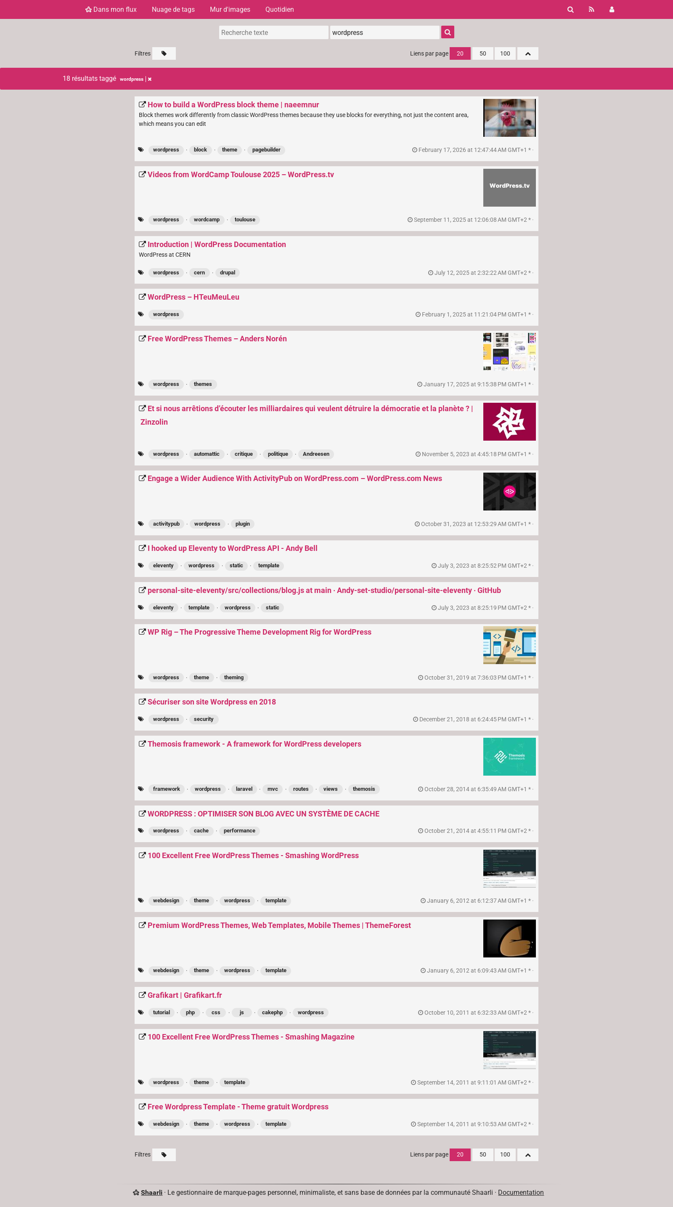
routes (301, 789)
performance (239, 830)
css (216, 1012)
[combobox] (385, 32)
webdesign (166, 900)
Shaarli (151, 1192)
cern (199, 272)
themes (203, 384)
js (242, 1012)
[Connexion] (612, 9)
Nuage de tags (173, 9)
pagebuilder (266, 149)
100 (505, 53)
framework (166, 789)
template (268, 565)
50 (483, 53)
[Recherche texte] (274, 32)
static (236, 565)
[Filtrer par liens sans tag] (164, 53)
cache (201, 830)
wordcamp (207, 219)
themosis (364, 789)
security (204, 719)
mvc (273, 789)
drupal (227, 272)
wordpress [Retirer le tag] (135, 79)
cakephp (272, 1012)
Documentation (521, 1192)
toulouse (245, 219)
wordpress (166, 149)
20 (460, 53)
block (200, 149)
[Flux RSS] (591, 9)
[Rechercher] (570, 9)
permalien (473, 150)
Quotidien (279, 9)
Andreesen (316, 454)
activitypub (166, 524)
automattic (207, 454)
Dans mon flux (111, 9)
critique (244, 454)
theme (229, 149)
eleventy (163, 565)
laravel (244, 789)
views (330, 789)
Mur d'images (230, 9)
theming (234, 677)
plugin (243, 524)
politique (278, 454)
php (190, 1012)
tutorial (161, 1012)
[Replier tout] (527, 53)
